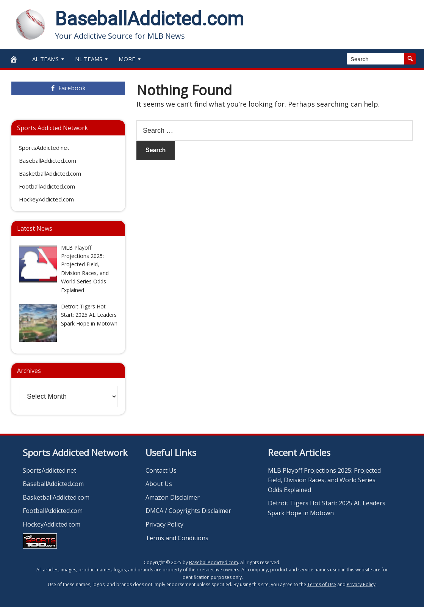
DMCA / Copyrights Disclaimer (188, 510)
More (130, 59)
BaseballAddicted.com (149, 19)
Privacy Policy (164, 524)
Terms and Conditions (177, 538)
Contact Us (161, 470)
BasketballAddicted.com (50, 173)
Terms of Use (321, 584)
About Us (159, 484)
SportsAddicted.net (44, 147)
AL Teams (49, 59)
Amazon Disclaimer (173, 497)
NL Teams (92, 59)
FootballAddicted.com (47, 186)
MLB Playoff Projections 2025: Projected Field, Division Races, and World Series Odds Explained (324, 480)
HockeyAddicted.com (46, 199)
